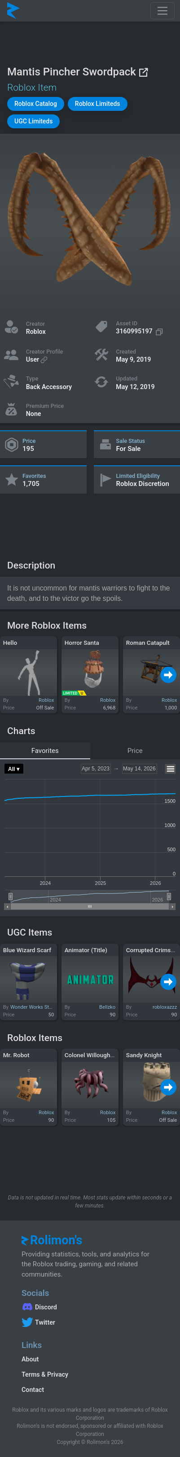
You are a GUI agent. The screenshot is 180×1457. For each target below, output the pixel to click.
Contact (33, 1389)
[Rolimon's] (13, 11)
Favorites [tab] (45, 751)
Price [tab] (135, 751)
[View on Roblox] (143, 72)
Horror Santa (82, 642)
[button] (35, 104)
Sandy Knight (144, 1055)
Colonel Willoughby (91, 1055)
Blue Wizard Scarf (27, 950)
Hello (10, 642)
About (30, 1359)
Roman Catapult (148, 642)
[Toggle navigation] (162, 10)
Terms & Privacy (45, 1374)
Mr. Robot (16, 1055)
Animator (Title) (86, 950)
